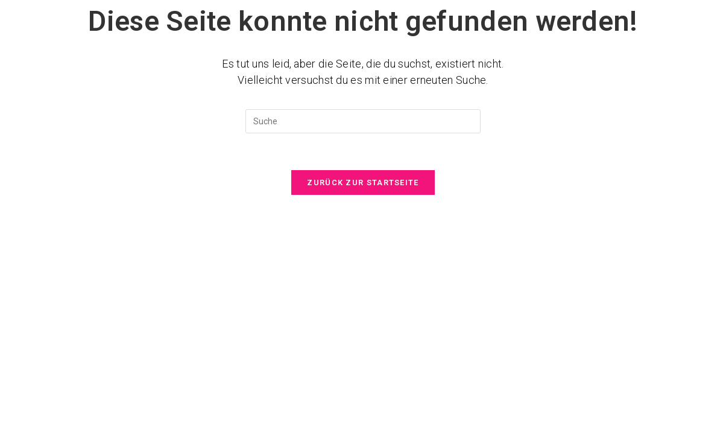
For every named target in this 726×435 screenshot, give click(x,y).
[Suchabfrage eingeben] (363, 121)
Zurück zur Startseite (362, 182)
